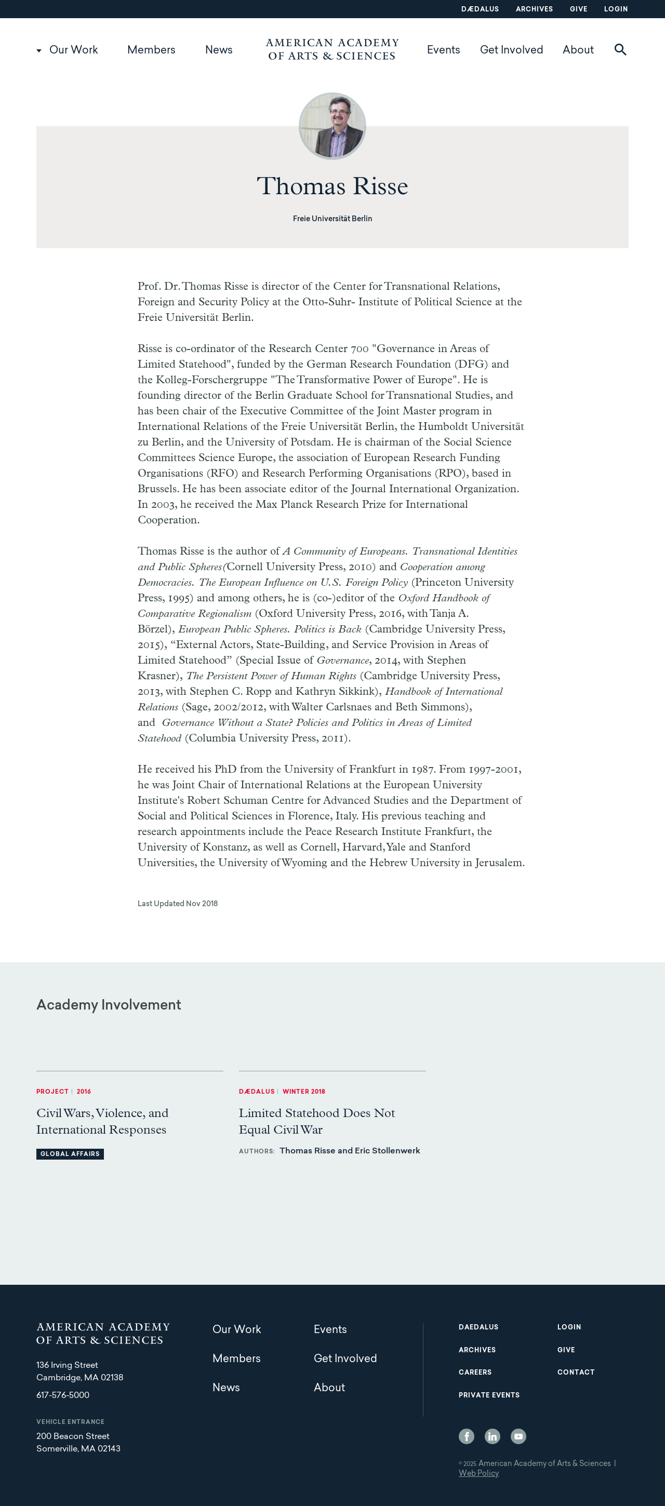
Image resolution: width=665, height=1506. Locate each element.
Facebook (466, 1436)
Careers (475, 1373)
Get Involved (511, 51)
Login (616, 10)
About (578, 51)
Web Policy (479, 1474)
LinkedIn (492, 1436)
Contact (576, 1373)
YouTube (518, 1436)
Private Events (489, 1396)
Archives (534, 10)
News (219, 51)
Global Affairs (70, 1155)
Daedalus (479, 1328)
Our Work (73, 51)
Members (151, 51)
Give (579, 10)
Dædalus (480, 10)
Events (443, 51)
